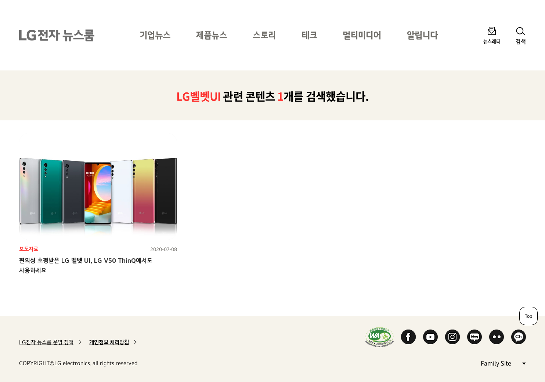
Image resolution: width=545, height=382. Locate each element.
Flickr (496, 337)
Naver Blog (474, 337)
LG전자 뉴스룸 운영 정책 (46, 342)
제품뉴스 (211, 35)
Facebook (408, 337)
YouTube (430, 337)
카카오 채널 (518, 337)
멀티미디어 (362, 35)
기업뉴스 (155, 35)
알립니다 (422, 35)
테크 (309, 35)
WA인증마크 (379, 337)
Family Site (503, 362)
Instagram (452, 337)
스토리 (264, 35)
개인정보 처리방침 (109, 342)
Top (528, 316)
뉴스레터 (492, 41)
